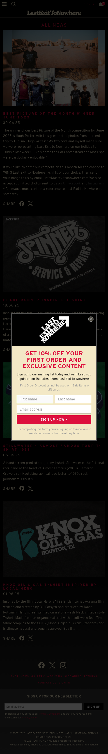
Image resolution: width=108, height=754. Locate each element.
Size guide (72, 676)
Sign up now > (54, 419)
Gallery (38, 676)
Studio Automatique (87, 744)
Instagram (96, 183)
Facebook (74, 183)
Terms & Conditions (49, 713)
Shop (15, 676)
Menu (4, 4)
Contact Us (47, 682)
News (25, 676)
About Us (54, 676)
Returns (90, 676)
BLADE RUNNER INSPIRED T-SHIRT (44, 300)
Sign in (89, 4)
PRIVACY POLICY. (62, 737)
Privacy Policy (30, 717)
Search (13, 4)
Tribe (34, 744)
